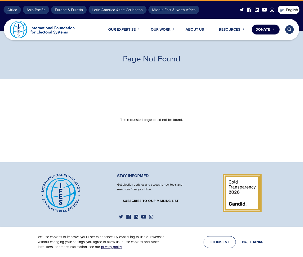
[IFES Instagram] (272, 10)
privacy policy (111, 247)
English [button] (289, 10)
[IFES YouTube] (264, 10)
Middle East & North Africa (174, 10)
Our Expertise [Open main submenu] (113, 29)
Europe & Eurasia (69, 10)
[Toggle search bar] (289, 29)
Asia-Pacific (36, 10)
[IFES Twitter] (241, 10)
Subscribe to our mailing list (151, 200)
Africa (12, 10)
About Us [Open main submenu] (190, 29)
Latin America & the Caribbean (117, 10)
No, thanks (252, 242)
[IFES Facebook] (249, 10)
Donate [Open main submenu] (262, 29)
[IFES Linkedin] (257, 10)
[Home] (60, 193)
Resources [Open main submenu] (227, 29)
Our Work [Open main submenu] (154, 29)
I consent (219, 242)
